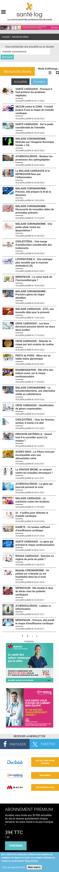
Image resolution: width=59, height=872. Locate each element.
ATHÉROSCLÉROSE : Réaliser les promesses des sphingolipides (34, 158)
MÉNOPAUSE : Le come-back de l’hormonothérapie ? (33, 278)
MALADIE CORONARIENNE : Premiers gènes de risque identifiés (31, 294)
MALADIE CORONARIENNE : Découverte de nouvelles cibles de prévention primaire (34, 209)
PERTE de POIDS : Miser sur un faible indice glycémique (33, 357)
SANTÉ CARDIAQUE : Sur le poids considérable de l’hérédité (34, 126)
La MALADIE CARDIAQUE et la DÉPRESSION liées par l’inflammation (32, 174)
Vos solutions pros (45, 787)
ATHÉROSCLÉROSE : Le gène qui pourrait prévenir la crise (34, 485)
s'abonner (15, 845)
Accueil (5, 37)
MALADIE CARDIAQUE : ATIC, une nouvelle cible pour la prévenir (34, 311)
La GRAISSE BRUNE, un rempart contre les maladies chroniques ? (34, 471)
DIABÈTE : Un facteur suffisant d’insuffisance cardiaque (32, 529)
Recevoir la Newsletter (29, 736)
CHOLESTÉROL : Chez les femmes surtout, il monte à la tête (34, 421)
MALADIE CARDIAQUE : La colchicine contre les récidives (32, 500)
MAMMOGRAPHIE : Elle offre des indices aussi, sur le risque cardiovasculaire (34, 373)
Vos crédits (45, 775)
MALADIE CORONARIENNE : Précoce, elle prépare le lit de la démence (33, 192)
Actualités (22, 82)
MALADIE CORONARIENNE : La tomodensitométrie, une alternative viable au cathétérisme (35, 391)
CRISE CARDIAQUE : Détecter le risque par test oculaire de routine (34, 343)
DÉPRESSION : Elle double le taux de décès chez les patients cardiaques (34, 591)
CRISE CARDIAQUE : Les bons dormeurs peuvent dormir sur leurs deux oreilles (35, 327)
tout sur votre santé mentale (45, 762)
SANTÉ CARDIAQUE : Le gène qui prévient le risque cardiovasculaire (34, 543)
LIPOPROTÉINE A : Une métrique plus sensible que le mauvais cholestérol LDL (33, 262)
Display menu (3, 11)
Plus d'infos (31, 860)
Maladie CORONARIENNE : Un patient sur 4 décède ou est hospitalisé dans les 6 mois (32, 574)
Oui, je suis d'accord (14, 867)
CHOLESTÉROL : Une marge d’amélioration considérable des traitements (33, 245)
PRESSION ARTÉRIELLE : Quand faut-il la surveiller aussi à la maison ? (33, 437)
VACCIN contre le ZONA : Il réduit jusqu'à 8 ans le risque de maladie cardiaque (34, 110)
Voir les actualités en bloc (57, 72)
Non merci (34, 867)
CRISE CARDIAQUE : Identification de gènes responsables (34, 407)
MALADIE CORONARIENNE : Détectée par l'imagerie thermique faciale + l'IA (34, 142)
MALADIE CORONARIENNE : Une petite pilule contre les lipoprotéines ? (33, 227)
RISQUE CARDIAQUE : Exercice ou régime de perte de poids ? (34, 557)
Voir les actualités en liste (49, 72)
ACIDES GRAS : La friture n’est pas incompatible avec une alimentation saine (34, 455)
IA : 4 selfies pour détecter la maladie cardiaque (31, 514)
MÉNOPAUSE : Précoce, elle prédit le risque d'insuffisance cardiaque (34, 622)
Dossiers (39, 82)
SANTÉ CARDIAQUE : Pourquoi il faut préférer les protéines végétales (33, 92)
